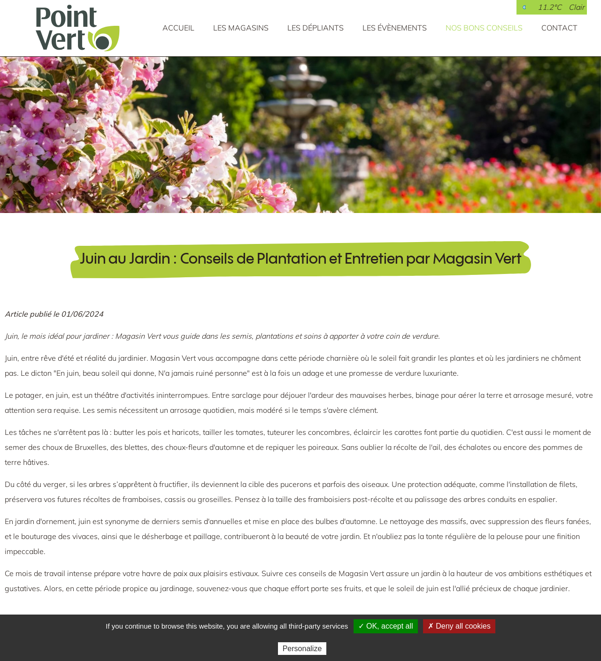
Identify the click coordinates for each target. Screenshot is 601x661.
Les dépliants (315, 27)
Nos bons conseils (484, 27)
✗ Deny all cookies (459, 626)
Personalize (302, 649)
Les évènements (394, 27)
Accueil (178, 27)
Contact (559, 27)
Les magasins (241, 27)
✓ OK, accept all (385, 626)
